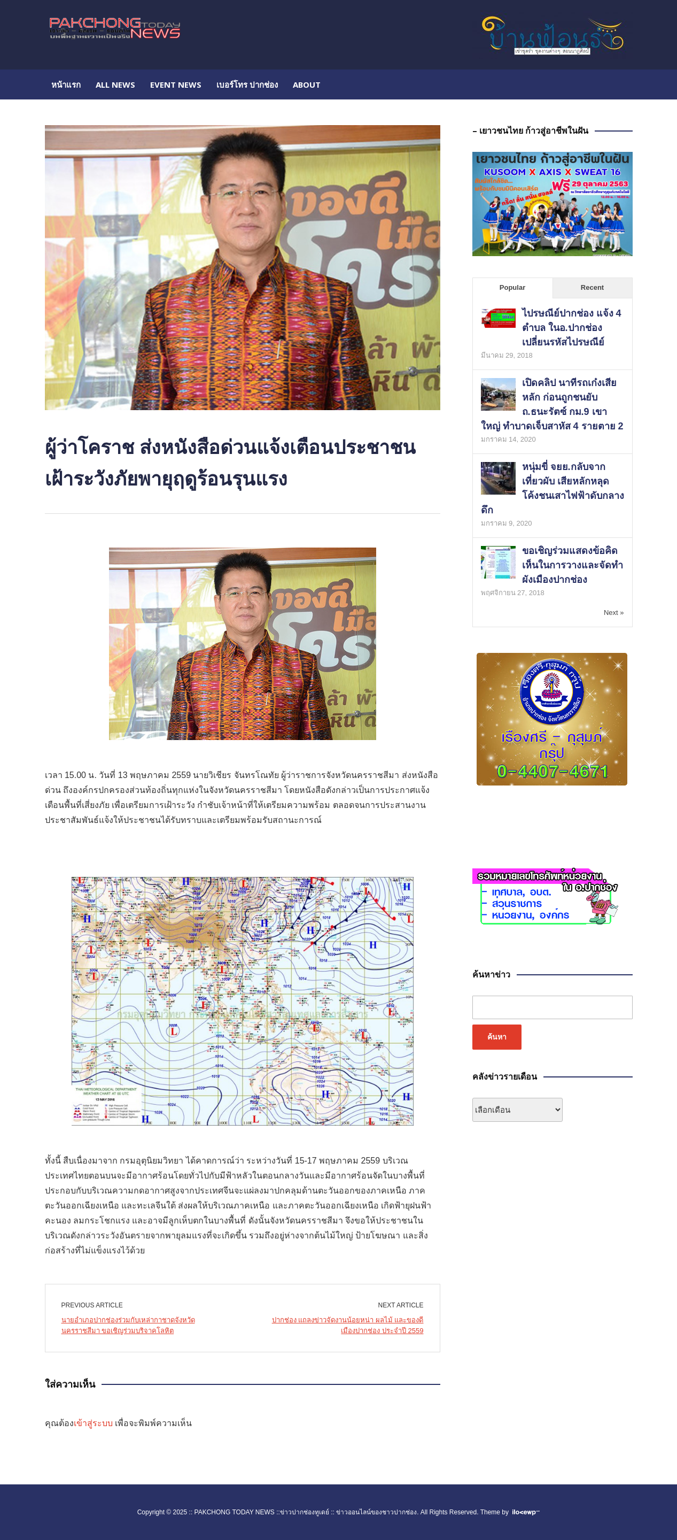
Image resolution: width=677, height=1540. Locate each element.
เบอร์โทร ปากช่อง (247, 84)
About (307, 84)
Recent (592, 287)
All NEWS (115, 84)
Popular (512, 287)
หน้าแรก (66, 84)
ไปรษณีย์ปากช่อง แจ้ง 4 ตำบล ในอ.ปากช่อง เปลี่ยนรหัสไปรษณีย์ (571, 328)
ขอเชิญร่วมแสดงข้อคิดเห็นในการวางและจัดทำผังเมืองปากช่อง (572, 565)
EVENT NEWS (175, 84)
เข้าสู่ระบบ (93, 1423)
